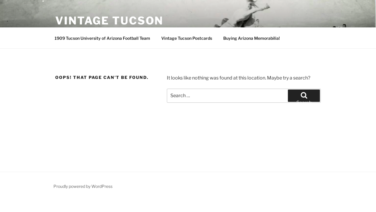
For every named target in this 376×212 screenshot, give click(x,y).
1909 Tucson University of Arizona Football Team (102, 38)
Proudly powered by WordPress (83, 186)
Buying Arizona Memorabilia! (251, 38)
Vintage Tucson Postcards (186, 38)
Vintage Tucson (109, 20)
